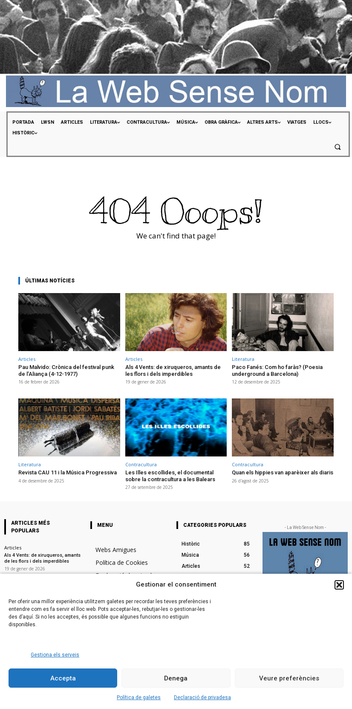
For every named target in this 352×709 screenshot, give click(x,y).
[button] (339, 585)
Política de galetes (139, 697)
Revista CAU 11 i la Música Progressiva (67, 472)
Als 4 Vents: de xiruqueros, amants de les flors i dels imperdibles (173, 370)
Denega (176, 678)
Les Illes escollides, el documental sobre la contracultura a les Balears (170, 475)
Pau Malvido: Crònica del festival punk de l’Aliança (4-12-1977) (66, 370)
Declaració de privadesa (202, 697)
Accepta (63, 678)
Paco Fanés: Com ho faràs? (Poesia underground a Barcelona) (277, 370)
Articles (26, 359)
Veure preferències (289, 678)
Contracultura (141, 464)
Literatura (243, 359)
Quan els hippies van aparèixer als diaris (282, 472)
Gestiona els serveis (55, 655)
